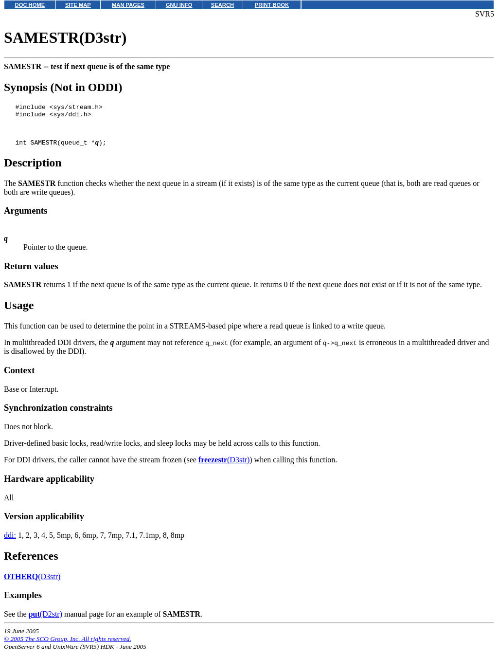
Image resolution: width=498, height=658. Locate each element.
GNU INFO (179, 5)
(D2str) (45, 621)
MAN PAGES (128, 5)
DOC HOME (30, 5)
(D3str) (223, 467)
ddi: (10, 542)
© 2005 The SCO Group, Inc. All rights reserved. (67, 646)
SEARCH (222, 5)
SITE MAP (78, 5)
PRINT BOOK (272, 5)
